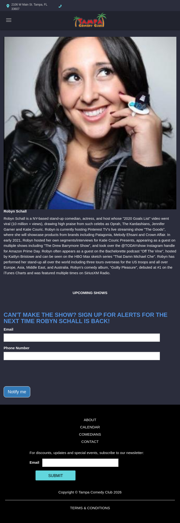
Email (8, 329)
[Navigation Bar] (9, 20)
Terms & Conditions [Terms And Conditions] (90, 508)
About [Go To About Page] (90, 420)
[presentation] (40, 373)
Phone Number (17, 348)
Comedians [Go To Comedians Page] (90, 434)
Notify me (17, 391)
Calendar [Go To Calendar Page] (90, 427)
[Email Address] (80, 463)
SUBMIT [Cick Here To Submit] (55, 476)
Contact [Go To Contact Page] (90, 442)
